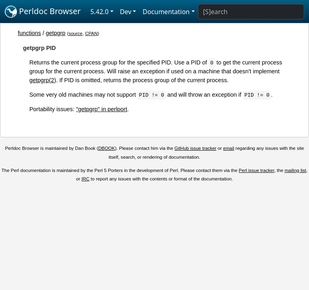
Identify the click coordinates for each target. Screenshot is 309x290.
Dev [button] (126, 11)
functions (29, 33)
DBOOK (106, 148)
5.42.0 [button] (100, 11)
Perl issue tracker (256, 170)
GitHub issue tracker (195, 148)
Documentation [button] (166, 11)
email (229, 148)
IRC (86, 178)
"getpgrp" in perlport (101, 109)
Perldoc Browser (43, 12)
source (75, 33)
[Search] (251, 11)
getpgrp (56, 33)
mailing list (295, 170)
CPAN (91, 33)
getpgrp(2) (42, 80)
